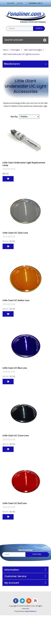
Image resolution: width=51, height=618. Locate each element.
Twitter (22, 600)
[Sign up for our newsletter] (14, 554)
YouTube (35, 600)
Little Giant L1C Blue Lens (15, 368)
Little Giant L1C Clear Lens (15, 233)
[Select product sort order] (29, 116)
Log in (19, 3)
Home (5, 50)
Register (10, 3)
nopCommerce (30, 611)
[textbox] (19, 28)
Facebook (15, 600)
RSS (28, 600)
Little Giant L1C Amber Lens (16, 300)
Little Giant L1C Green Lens (16, 435)
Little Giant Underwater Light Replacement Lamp (24, 163)
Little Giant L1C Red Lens (15, 503)
